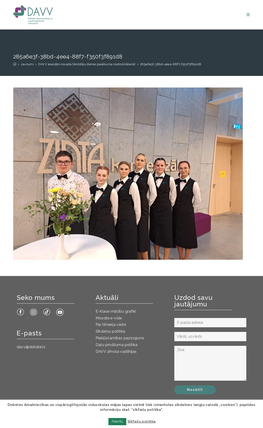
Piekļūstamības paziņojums (120, 338)
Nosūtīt (195, 390)
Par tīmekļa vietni (111, 324)
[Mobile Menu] (248, 15)
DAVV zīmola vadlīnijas (116, 351)
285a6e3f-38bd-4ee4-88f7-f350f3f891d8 (170, 64)
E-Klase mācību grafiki (116, 311)
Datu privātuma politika (117, 345)
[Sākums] (14, 64)
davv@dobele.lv (31, 347)
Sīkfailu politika (141, 421)
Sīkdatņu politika (110, 331)
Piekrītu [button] (117, 421)
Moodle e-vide (109, 318)
